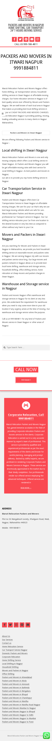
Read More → (26, 488)
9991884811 (26, 380)
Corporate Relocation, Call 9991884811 (26, 416)
